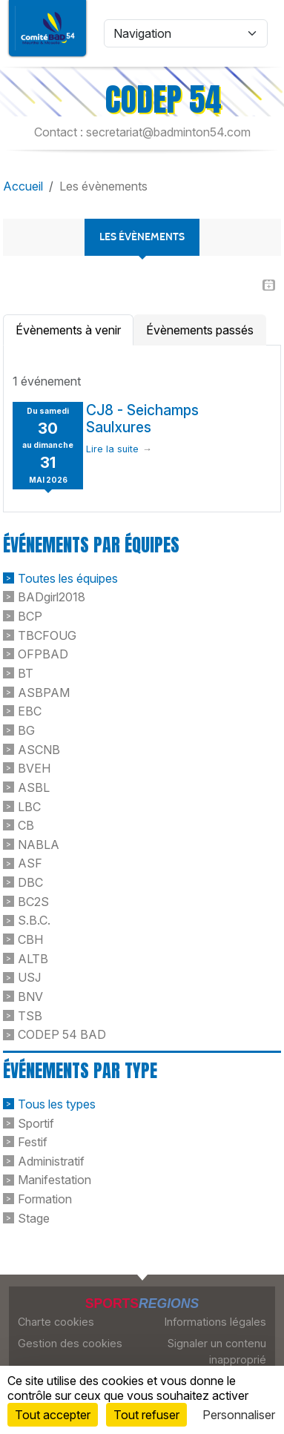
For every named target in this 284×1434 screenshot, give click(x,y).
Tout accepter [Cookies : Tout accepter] (52, 1414)
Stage (34, 1217)
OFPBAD (43, 654)
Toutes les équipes (68, 577)
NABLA (38, 843)
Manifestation (54, 1179)
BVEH (34, 768)
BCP (30, 616)
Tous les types (57, 1104)
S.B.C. (34, 920)
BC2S (33, 900)
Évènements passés (200, 330)
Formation (45, 1199)
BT (25, 673)
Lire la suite (112, 449)
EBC (30, 711)
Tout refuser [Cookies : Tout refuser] (146, 1414)
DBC (30, 882)
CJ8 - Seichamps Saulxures (142, 418)
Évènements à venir (68, 330)
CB (26, 825)
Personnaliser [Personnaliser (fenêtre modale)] (238, 1414)
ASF (30, 863)
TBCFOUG (47, 634)
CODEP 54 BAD (62, 1034)
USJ (29, 977)
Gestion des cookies (70, 1343)
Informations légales (215, 1321)
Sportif (36, 1122)
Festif (32, 1141)
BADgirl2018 (51, 596)
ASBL (34, 787)
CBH (30, 939)
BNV (30, 996)
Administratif (51, 1160)
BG (26, 730)
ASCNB (39, 748)
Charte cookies (56, 1321)
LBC (29, 806)
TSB (30, 1015)
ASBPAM (44, 691)
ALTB (33, 958)
